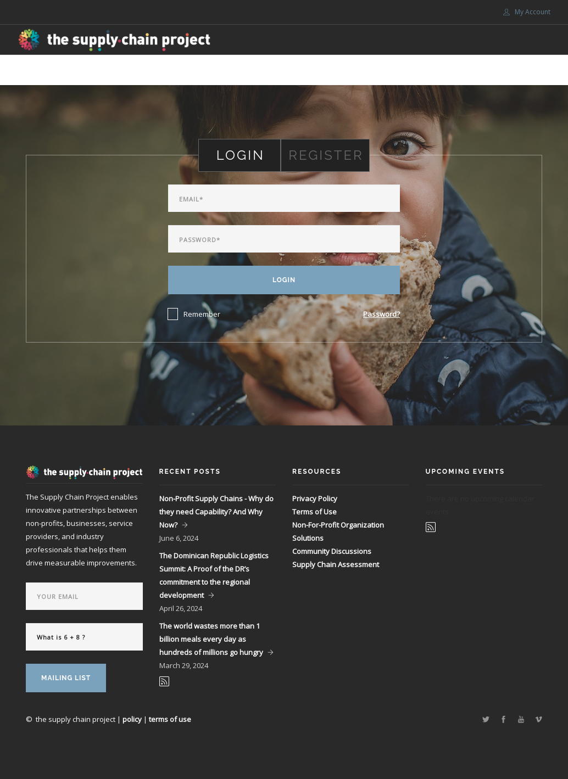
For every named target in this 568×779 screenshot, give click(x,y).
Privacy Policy (314, 498)
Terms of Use (314, 512)
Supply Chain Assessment (335, 564)
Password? (381, 314)
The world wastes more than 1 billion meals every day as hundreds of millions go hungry (211, 639)
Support (442, 70)
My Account (526, 11)
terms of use (170, 719)
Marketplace (257, 70)
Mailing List (66, 678)
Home (209, 70)
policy (132, 719)
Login (284, 280)
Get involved (378, 70)
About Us (313, 70)
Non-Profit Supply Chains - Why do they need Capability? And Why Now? (216, 512)
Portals (496, 70)
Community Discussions (331, 551)
